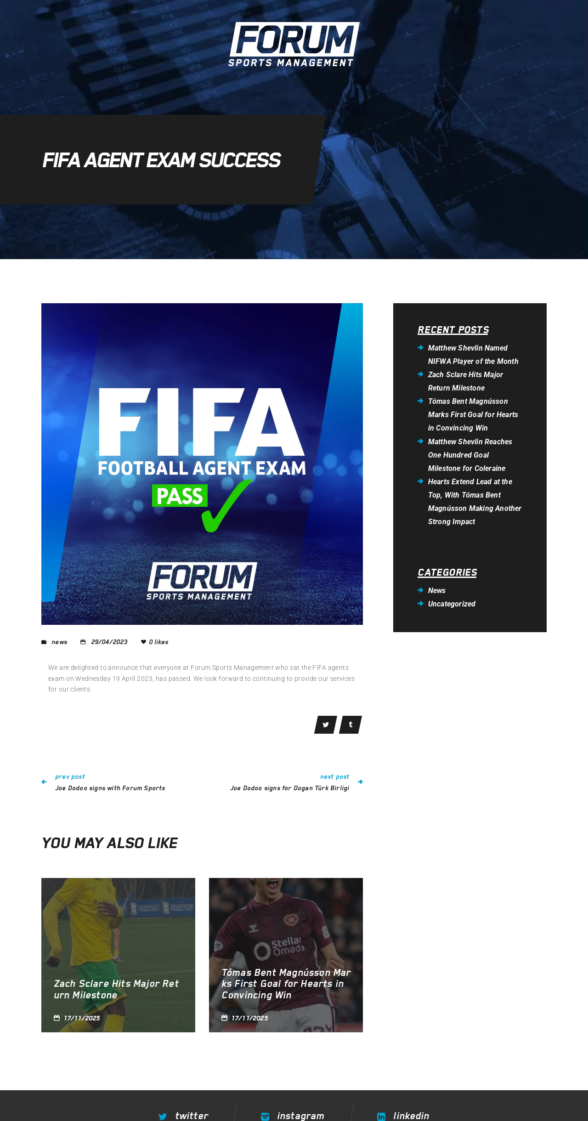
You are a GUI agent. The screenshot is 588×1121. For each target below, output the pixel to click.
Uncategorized (452, 604)
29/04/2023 (109, 641)
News (59, 641)
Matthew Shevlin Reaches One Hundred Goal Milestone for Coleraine (470, 455)
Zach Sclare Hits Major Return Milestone (116, 989)
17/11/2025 (81, 1018)
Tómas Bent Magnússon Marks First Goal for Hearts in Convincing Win (286, 984)
